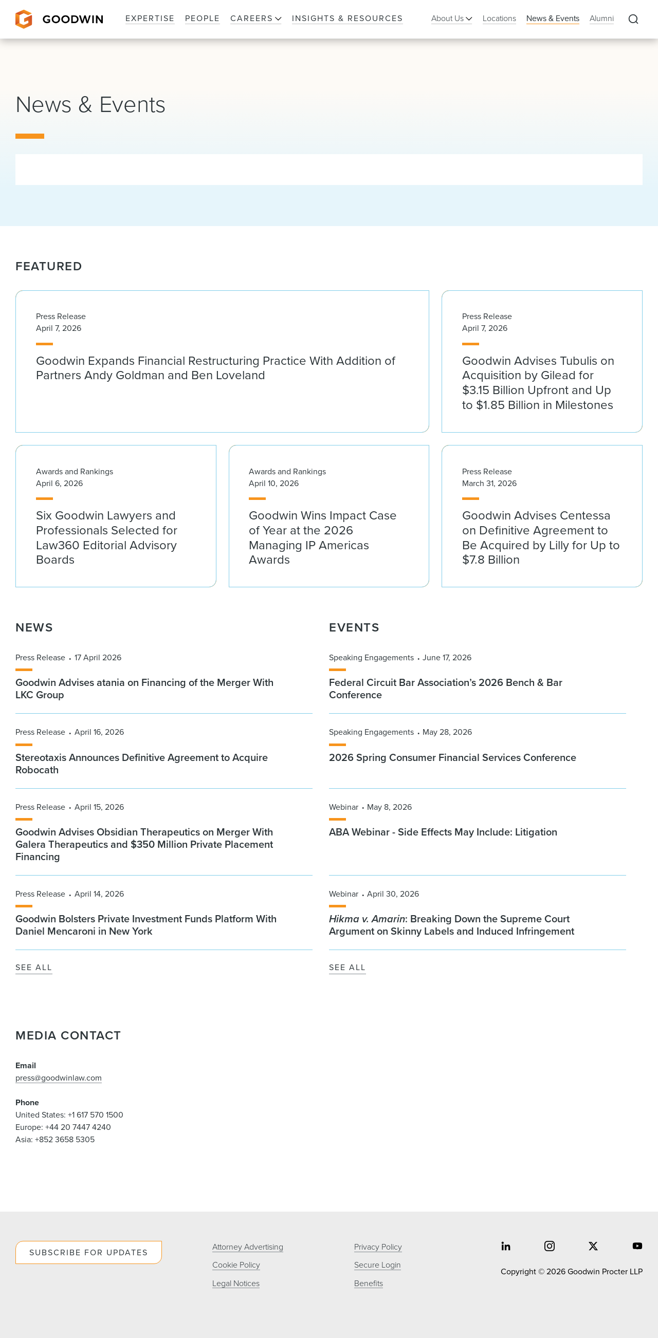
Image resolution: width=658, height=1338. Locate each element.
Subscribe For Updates (88, 1252)
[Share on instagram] (549, 1247)
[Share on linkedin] (506, 1247)
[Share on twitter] (593, 1247)
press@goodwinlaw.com (58, 1078)
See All (33, 967)
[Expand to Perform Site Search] (633, 19)
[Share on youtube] (637, 1247)
